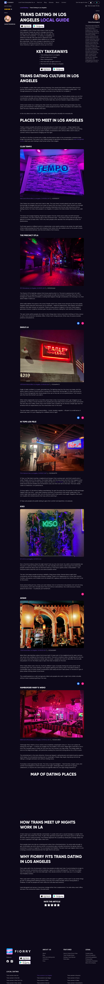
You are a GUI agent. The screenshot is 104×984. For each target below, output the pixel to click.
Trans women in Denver (43, 981)
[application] (34, 2)
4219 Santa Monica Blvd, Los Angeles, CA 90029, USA (35, 385)
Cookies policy (89, 951)
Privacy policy (88, 957)
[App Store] (91, 2)
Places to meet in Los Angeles (49, 57)
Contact (63, 2)
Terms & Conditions (90, 953)
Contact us (45, 957)
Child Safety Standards (91, 959)
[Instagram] (12, 959)
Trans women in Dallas (73, 979)
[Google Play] (97, 2)
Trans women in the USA (12, 976)
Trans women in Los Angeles (44, 974)
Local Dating (25, 7)
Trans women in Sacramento (75, 981)
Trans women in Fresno (73, 976)
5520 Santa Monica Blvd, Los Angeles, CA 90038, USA (36, 199)
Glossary (51, 2)
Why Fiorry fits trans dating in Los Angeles (52, 64)
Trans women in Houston (73, 974)
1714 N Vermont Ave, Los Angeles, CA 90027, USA (34, 474)
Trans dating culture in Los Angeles (50, 55)
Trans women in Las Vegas (44, 976)
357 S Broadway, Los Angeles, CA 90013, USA (33, 289)
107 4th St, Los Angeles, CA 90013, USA (31, 560)
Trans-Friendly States (68, 953)
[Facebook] (7, 959)
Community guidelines (91, 955)
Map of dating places (46, 60)
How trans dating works (48, 955)
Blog (45, 2)
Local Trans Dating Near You (26, 2)
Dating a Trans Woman (69, 955)
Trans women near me (12, 974)
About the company (90, 961)
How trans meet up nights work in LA (50, 62)
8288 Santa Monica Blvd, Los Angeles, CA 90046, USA (36, 740)
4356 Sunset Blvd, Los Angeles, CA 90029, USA (34, 651)
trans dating (59, 483)
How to (39, 2)
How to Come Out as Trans (70, 951)
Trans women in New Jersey (13, 981)
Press (43, 959)
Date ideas (66, 957)
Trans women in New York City (14, 979)
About (57, 2)
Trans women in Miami (42, 979)
